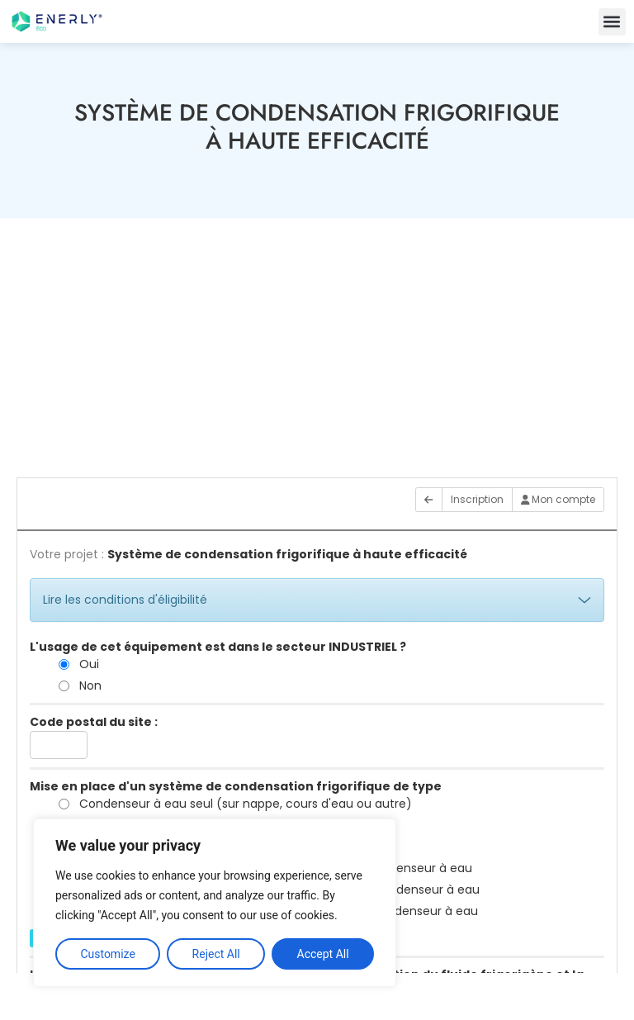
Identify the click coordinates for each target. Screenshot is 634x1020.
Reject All (216, 954)
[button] (612, 22)
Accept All (323, 954)
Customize (107, 954)
